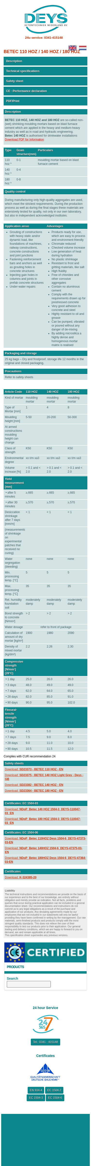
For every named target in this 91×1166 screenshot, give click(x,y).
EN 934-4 (36, 1090)
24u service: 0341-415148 (44, 37)
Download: (34, 769)
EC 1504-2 (54, 1090)
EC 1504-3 (36, 1098)
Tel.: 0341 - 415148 (45, 1042)
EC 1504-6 (55, 1098)
